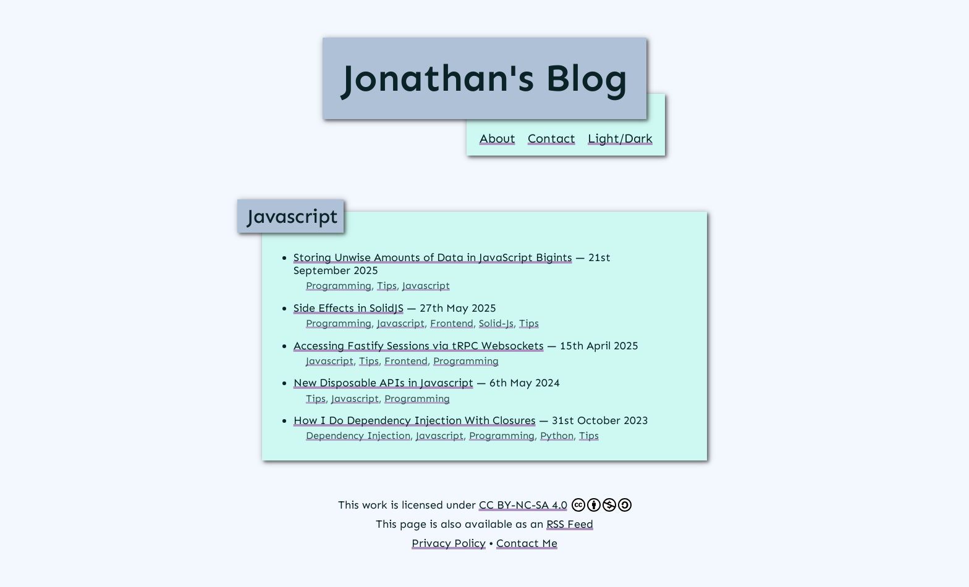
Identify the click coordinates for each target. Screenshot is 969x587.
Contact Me (526, 543)
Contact (551, 138)
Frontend (451, 323)
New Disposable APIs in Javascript (383, 382)
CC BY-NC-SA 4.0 (555, 505)
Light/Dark (620, 138)
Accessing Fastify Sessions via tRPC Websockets (419, 345)
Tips (387, 285)
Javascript (292, 216)
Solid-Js (496, 323)
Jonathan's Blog (485, 78)
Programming (338, 285)
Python (556, 435)
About (497, 138)
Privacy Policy (449, 543)
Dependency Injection (358, 435)
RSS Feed (569, 524)
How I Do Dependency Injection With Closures (415, 420)
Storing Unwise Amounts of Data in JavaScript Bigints (433, 257)
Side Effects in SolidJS (349, 308)
